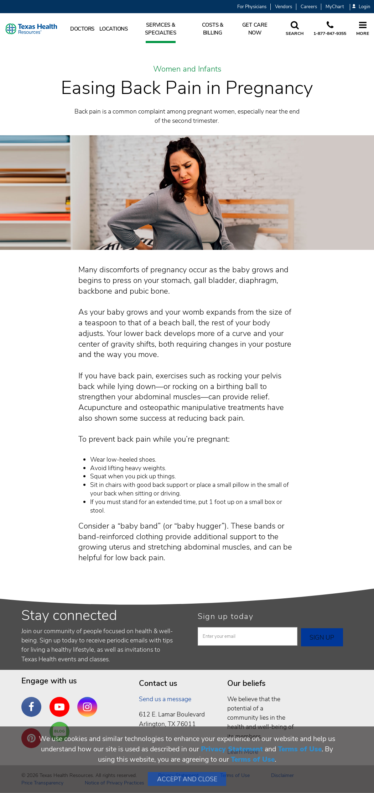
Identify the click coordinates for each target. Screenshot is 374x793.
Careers (309, 7)
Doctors (82, 28)
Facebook (33, 701)
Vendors (283, 7)
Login (361, 7)
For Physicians (251, 7)
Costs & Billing (212, 28)
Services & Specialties (160, 28)
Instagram (89, 701)
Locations (113, 28)
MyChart (335, 7)
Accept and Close (187, 779)
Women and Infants (187, 69)
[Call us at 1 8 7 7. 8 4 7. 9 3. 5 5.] (329, 29)
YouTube (61, 701)
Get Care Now (254, 28)
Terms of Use (300, 749)
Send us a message (165, 699)
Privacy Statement (232, 749)
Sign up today (226, 616)
